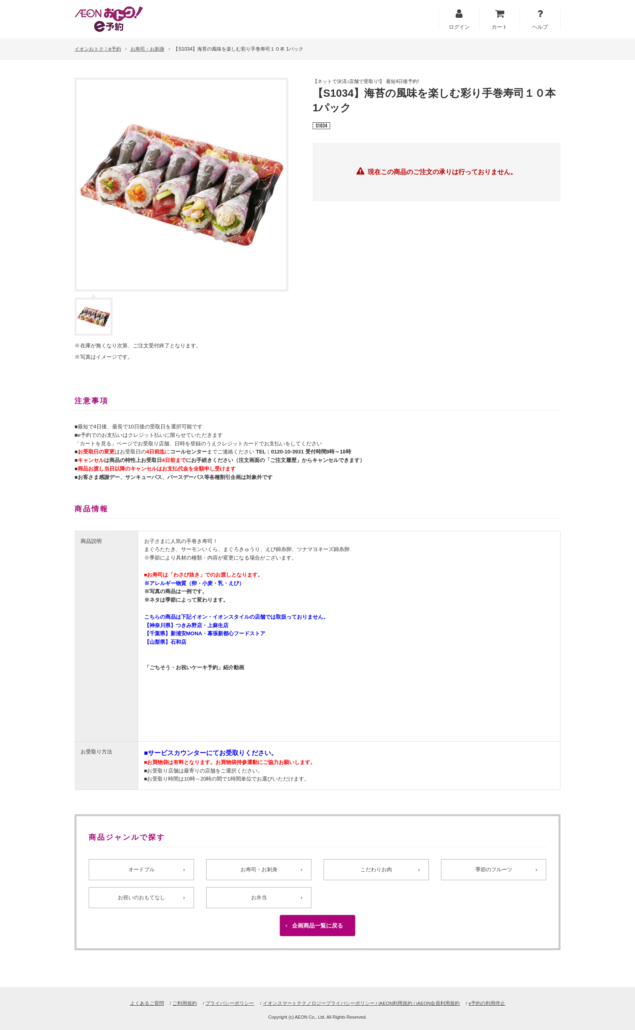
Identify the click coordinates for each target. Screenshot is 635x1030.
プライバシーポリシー (222, 1003)
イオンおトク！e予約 (98, 49)
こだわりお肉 (376, 870)
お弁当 (258, 904)
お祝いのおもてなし (141, 904)
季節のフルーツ (494, 870)
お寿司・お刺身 (147, 49)
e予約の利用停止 (500, 1003)
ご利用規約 (173, 1003)
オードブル (141, 870)
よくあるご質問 (133, 1003)
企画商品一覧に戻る (317, 938)
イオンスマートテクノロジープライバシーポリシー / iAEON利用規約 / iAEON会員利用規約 (364, 1003)
